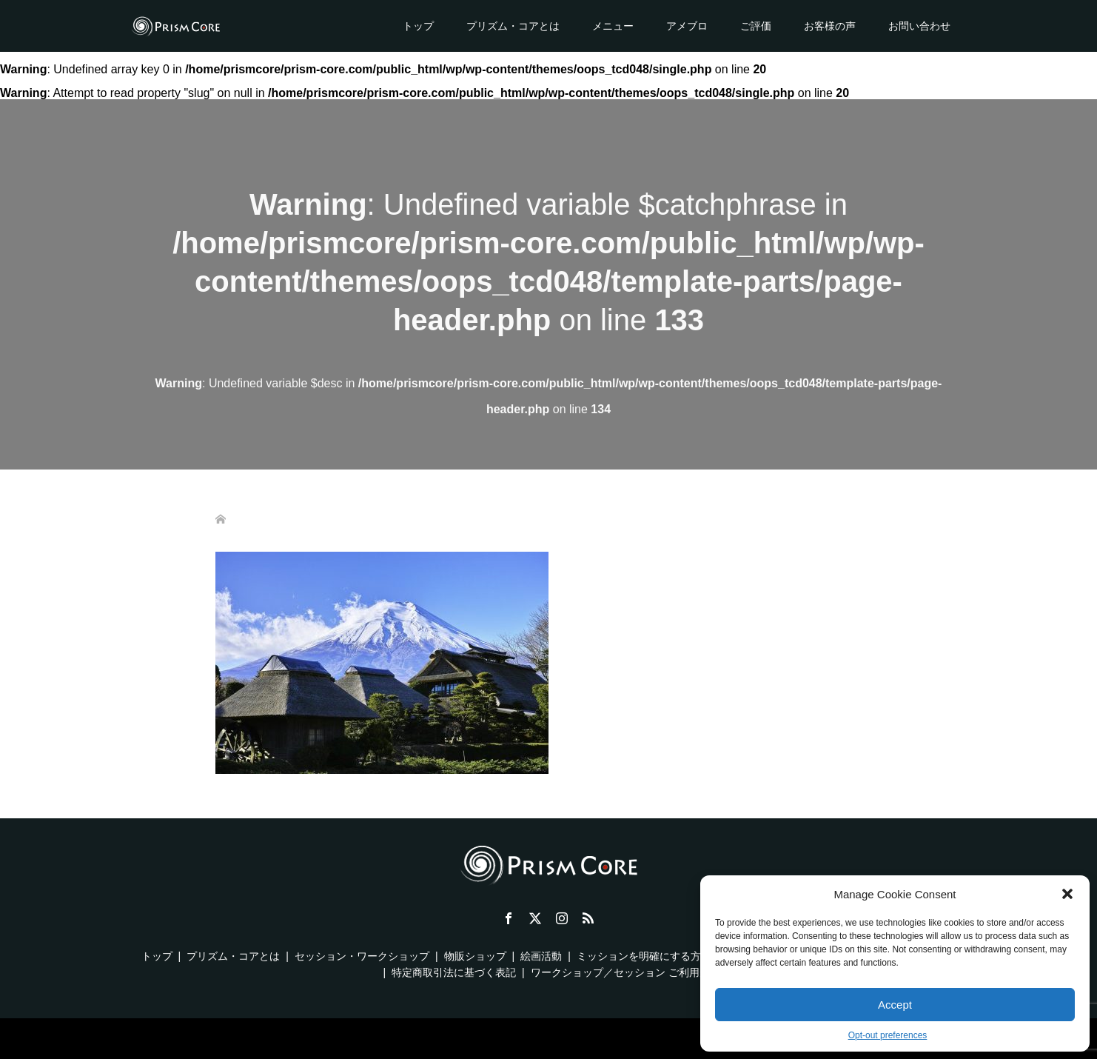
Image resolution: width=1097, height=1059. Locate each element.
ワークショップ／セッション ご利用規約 (625, 972)
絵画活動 (541, 956)
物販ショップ (475, 956)
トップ (418, 26)
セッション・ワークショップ (362, 956)
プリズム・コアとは (513, 26)
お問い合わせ (919, 26)
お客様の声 (830, 26)
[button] (1067, 893)
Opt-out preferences (887, 1035)
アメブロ (687, 26)
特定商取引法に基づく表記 (454, 972)
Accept (895, 1004)
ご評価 (755, 26)
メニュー (613, 26)
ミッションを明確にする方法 (644, 956)
